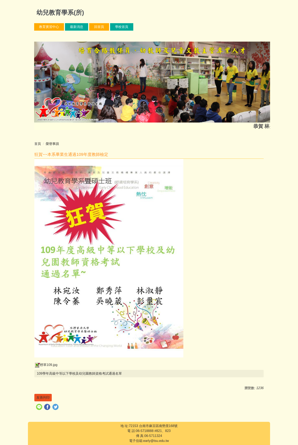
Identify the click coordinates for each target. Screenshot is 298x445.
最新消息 (76, 27)
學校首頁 (121, 27)
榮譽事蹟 (52, 144)
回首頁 (99, 27)
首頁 (37, 144)
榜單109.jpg (46, 365)
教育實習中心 (49, 27)
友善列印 (43, 397)
